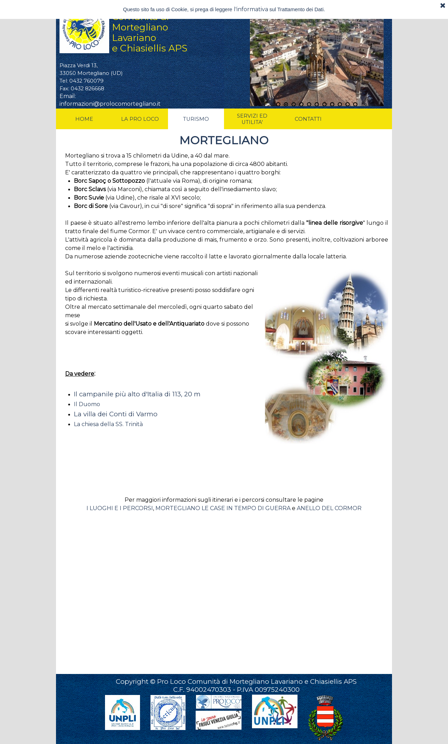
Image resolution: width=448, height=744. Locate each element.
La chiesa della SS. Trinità (108, 424)
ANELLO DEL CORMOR (329, 508)
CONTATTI (308, 119)
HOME (84, 119)
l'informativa (251, 9)
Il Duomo (87, 404)
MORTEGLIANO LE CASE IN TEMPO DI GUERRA (222, 508)
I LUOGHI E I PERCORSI (119, 508)
